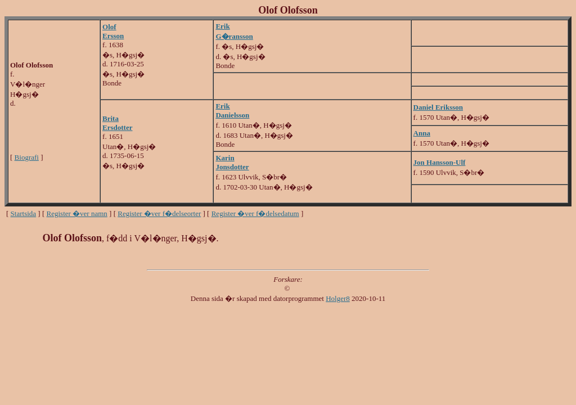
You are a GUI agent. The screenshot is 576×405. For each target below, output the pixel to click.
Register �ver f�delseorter (159, 213)
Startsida (24, 213)
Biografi (27, 157)
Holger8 (338, 298)
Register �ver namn (77, 213)
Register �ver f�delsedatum (255, 213)
